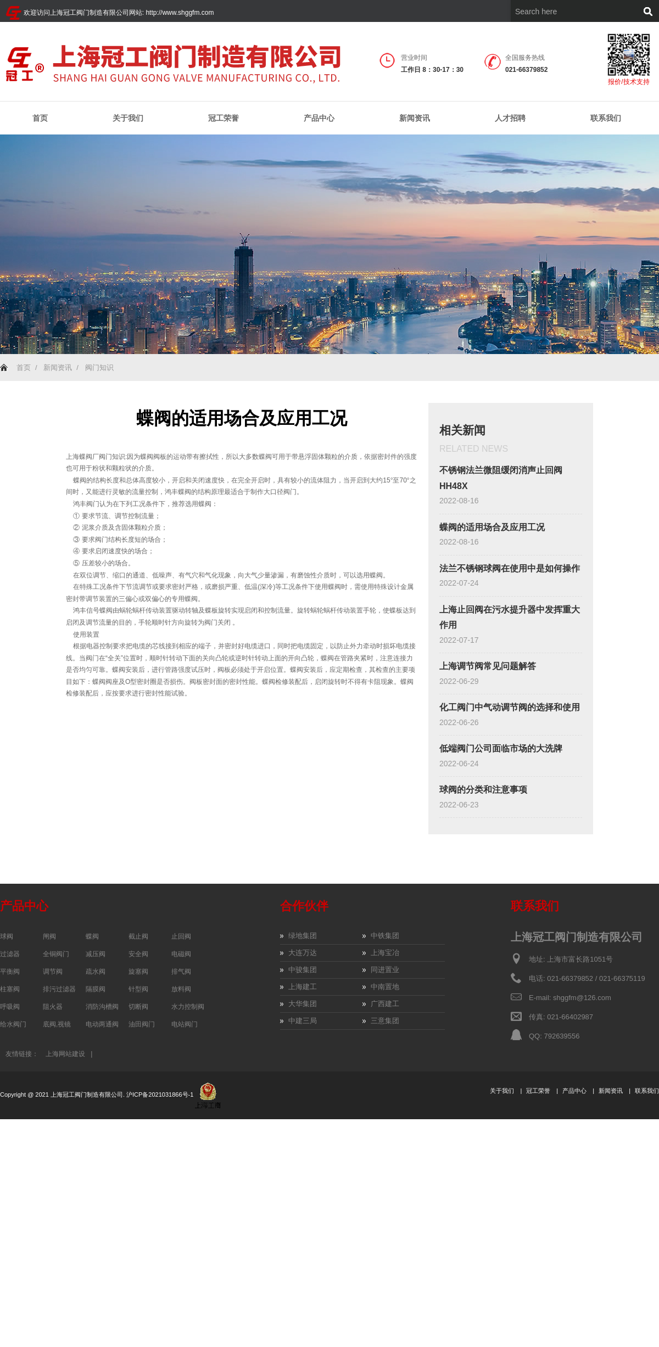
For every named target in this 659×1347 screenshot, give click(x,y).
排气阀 (181, 971)
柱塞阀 (10, 989)
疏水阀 (95, 971)
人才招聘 (510, 118)
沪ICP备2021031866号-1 (160, 1094)
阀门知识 (99, 367)
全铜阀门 (56, 954)
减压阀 (95, 954)
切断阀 (138, 1007)
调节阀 (53, 971)
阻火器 (53, 1007)
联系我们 (605, 118)
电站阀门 (184, 1024)
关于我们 (128, 118)
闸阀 (49, 936)
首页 (40, 118)
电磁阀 (181, 954)
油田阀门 (142, 1024)
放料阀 (181, 989)
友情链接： (21, 1054)
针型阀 (138, 989)
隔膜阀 (95, 989)
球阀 (6, 936)
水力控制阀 (187, 1007)
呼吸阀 (10, 1007)
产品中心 (319, 118)
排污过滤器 (59, 989)
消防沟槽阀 (102, 1007)
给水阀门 (13, 1024)
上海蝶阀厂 (82, 457)
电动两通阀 (102, 1024)
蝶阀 (92, 936)
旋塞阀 (138, 971)
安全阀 (138, 954)
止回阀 (181, 936)
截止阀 (138, 936)
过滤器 (10, 954)
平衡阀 (10, 971)
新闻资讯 (414, 118)
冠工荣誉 (223, 118)
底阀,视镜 (57, 1024)
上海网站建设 (65, 1054)
